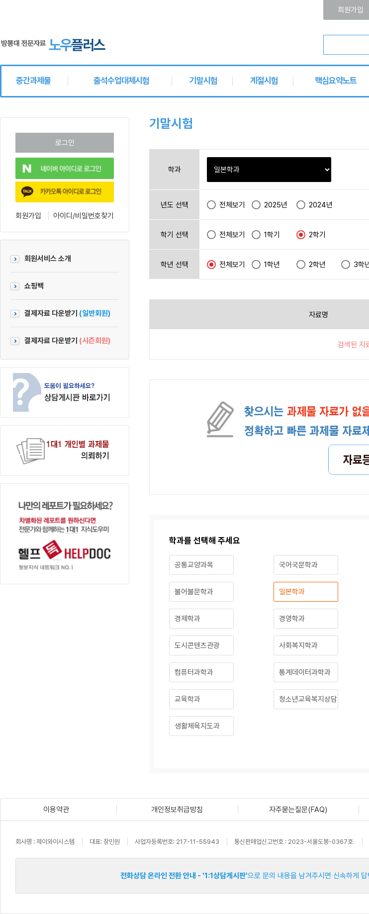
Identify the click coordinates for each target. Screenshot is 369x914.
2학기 (317, 234)
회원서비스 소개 (40, 258)
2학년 (317, 264)
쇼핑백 (27, 285)
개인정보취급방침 (177, 809)
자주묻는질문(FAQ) (298, 809)
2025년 (275, 204)
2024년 (321, 204)
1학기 (272, 234)
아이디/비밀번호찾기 (83, 215)
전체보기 (232, 204)
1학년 (272, 264)
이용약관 (56, 809)
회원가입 (28, 215)
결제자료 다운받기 (60, 313)
